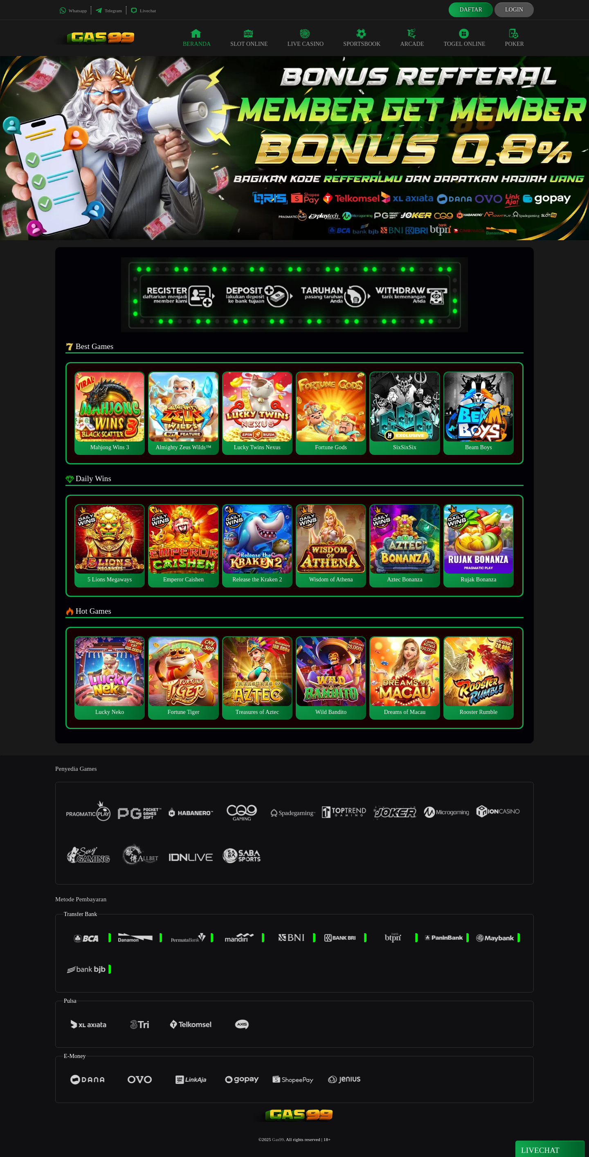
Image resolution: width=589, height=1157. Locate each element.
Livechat (143, 10)
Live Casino (306, 37)
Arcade (412, 37)
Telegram (108, 10)
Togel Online (465, 37)
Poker (514, 37)
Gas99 (278, 1139)
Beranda (197, 37)
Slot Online (249, 37)
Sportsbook (361, 37)
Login (514, 10)
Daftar (470, 10)
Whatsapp (73, 10)
